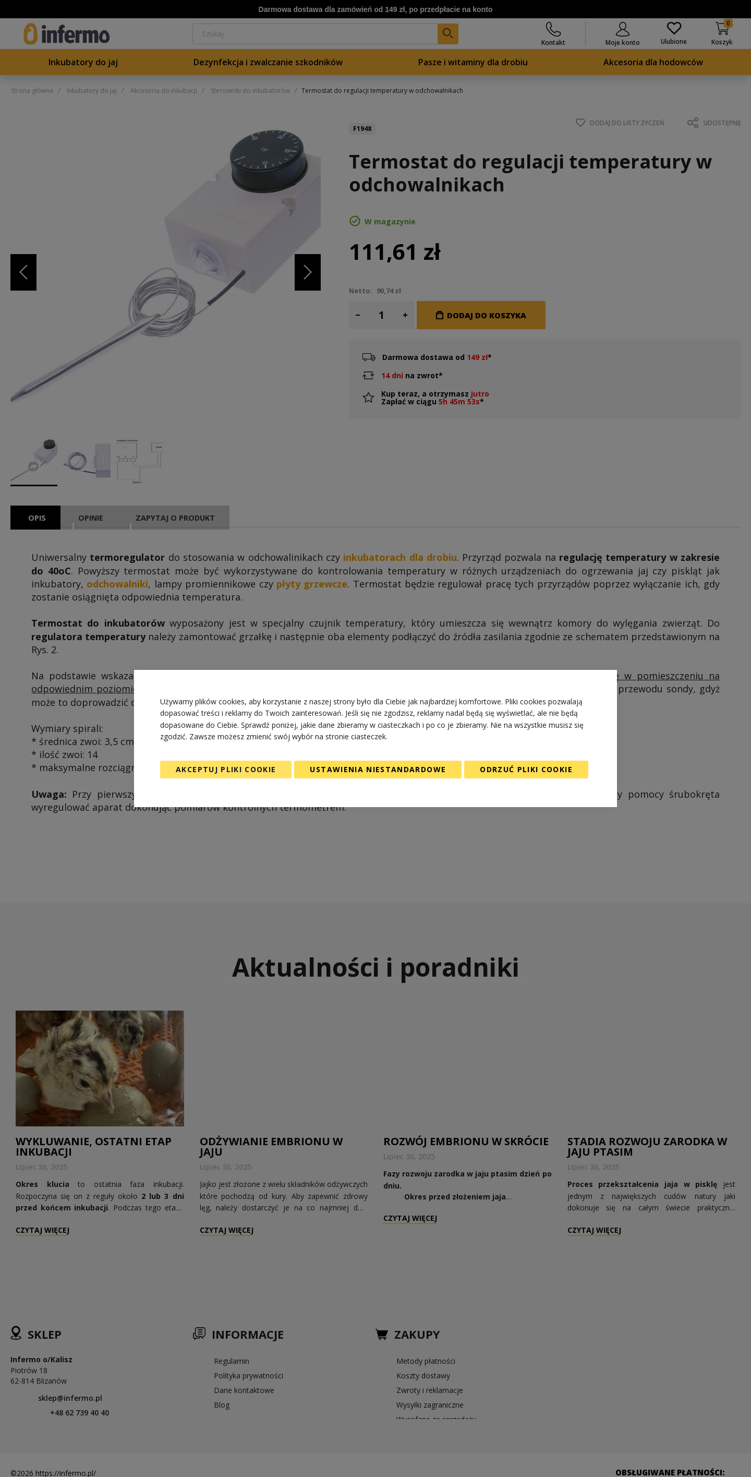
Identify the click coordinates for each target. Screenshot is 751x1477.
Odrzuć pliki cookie (526, 769)
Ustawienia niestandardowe (378, 769)
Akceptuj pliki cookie (226, 769)
